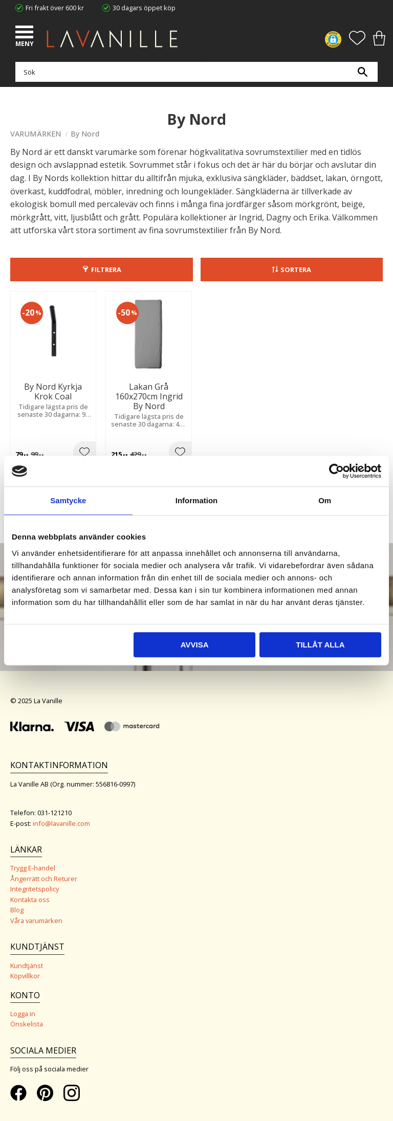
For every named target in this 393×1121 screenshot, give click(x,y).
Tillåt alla (320, 644)
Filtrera (106, 269)
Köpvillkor (25, 975)
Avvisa (195, 644)
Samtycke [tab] (68, 500)
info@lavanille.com (61, 823)
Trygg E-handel (32, 867)
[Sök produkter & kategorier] (194, 72)
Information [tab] (197, 500)
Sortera (295, 269)
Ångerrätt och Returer (43, 878)
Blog (17, 909)
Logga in (22, 1013)
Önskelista (26, 1023)
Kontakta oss (30, 899)
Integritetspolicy (34, 888)
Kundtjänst (26, 965)
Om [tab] (324, 500)
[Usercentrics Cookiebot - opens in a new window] (336, 471)
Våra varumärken (36, 920)
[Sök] (362, 72)
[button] (25, 33)
